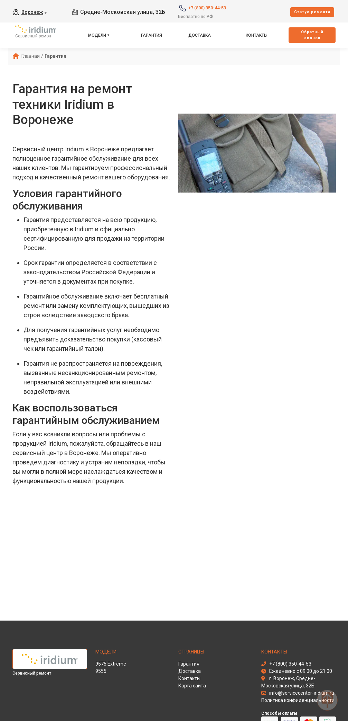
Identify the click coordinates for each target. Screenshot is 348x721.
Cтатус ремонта (312, 12)
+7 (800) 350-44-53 (207, 7)
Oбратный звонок (312, 35)
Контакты (256, 35)
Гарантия (151, 35)
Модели (97, 35)
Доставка (199, 35)
